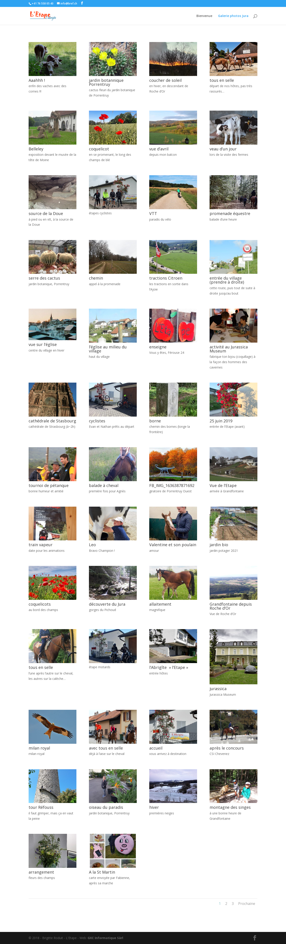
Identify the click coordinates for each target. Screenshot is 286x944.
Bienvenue (204, 16)
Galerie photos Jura (233, 16)
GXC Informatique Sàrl (105, 938)
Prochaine (246, 903)
